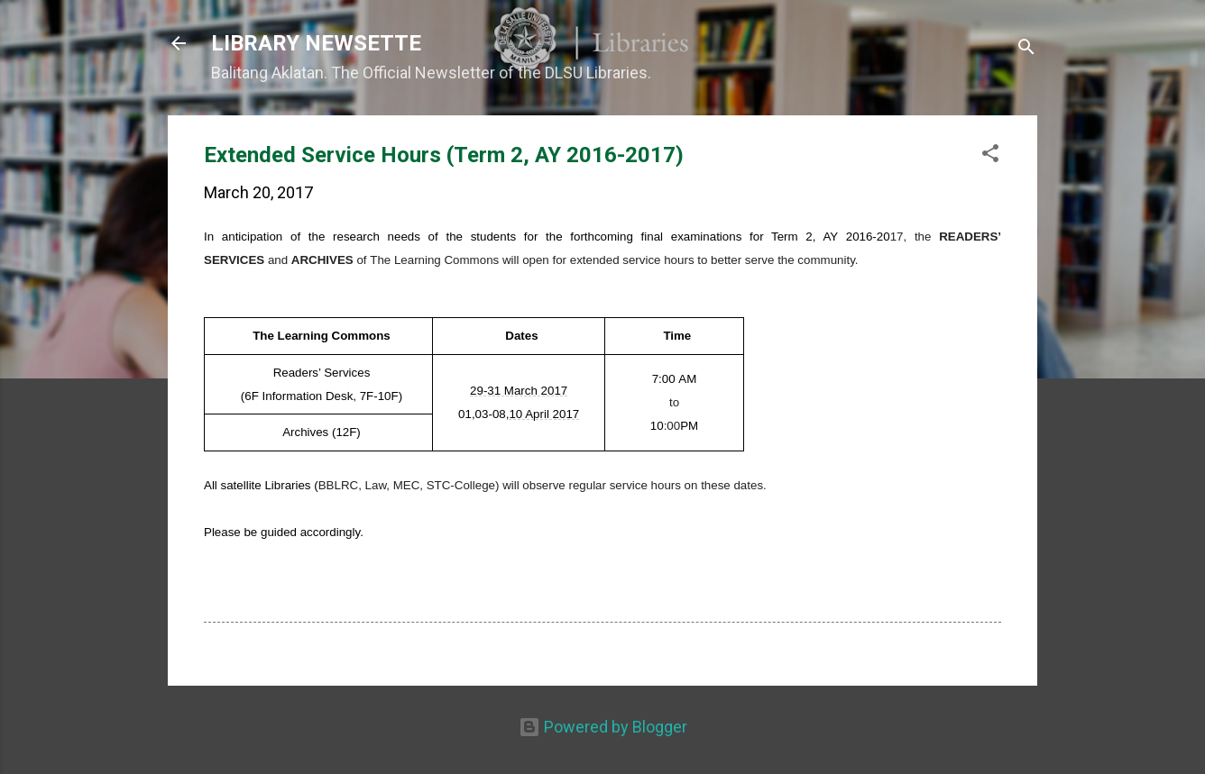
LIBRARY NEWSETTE (316, 43)
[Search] (1026, 49)
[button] (990, 155)
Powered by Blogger (603, 726)
